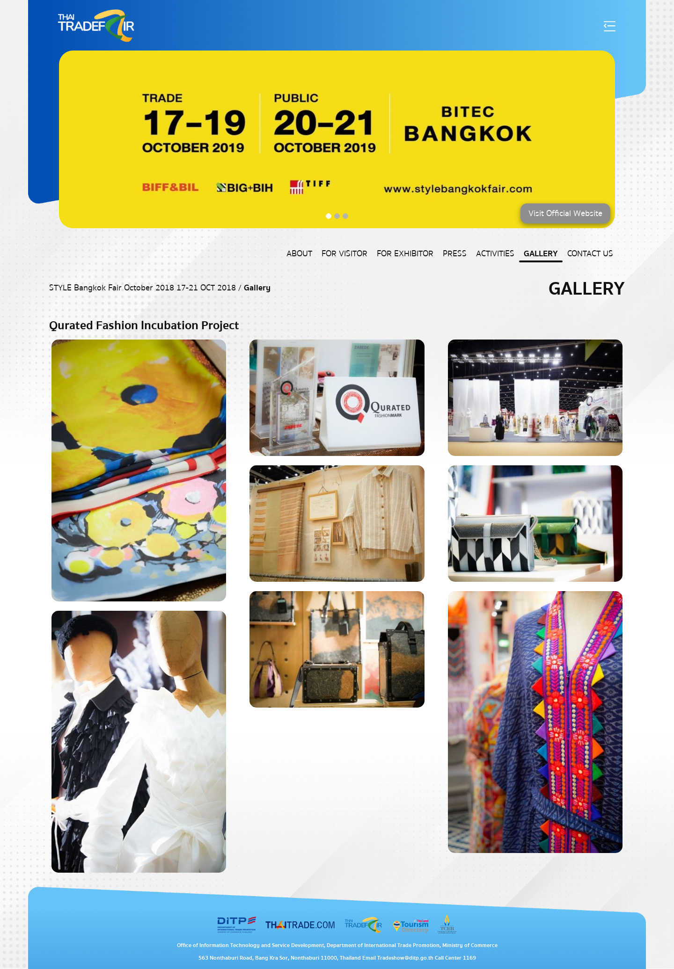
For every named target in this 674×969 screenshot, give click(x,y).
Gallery (541, 253)
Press (455, 253)
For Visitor (344, 253)
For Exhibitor (405, 253)
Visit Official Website (565, 213)
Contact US (590, 253)
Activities (495, 253)
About (299, 253)
